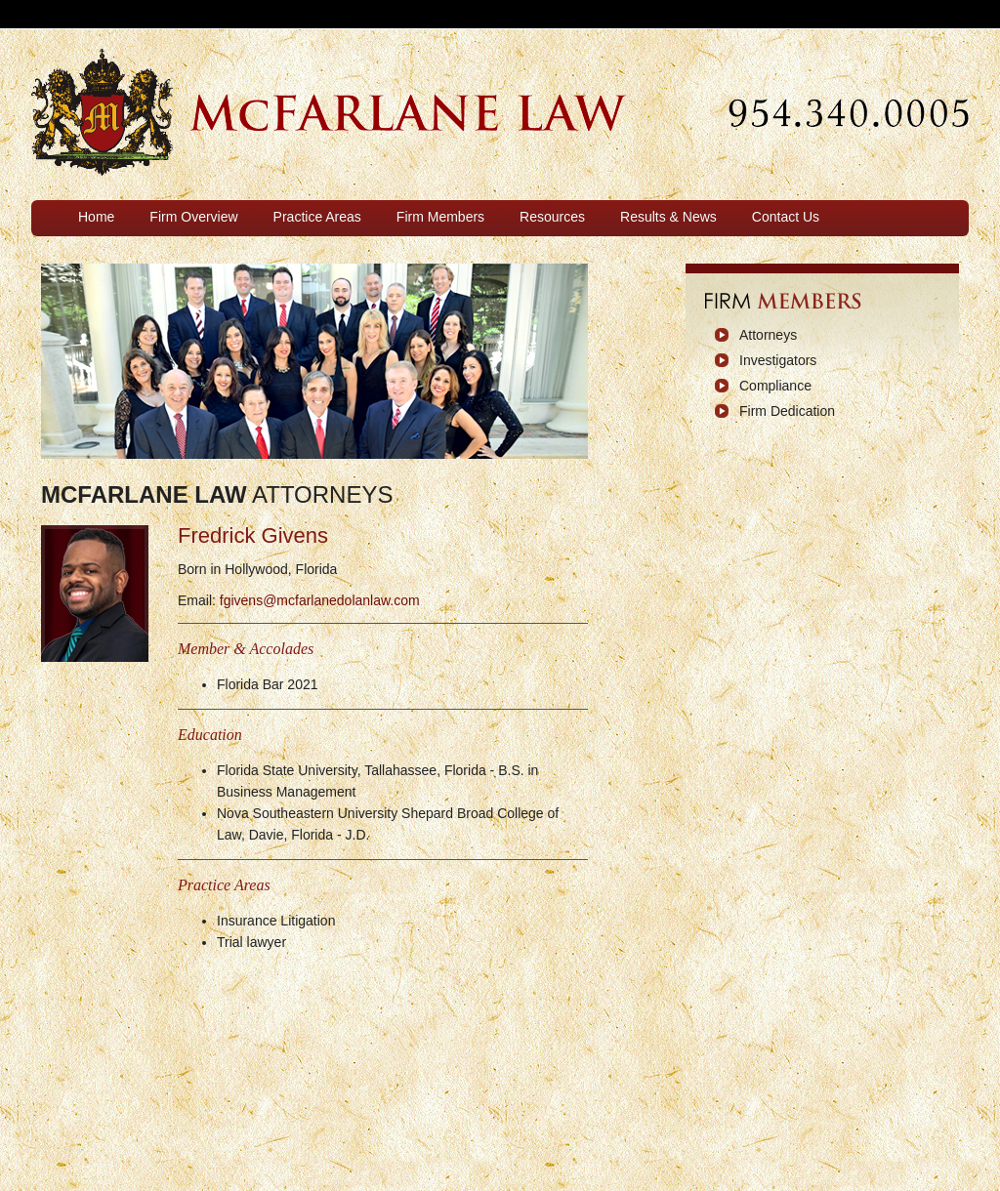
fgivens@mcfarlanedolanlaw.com (320, 600)
